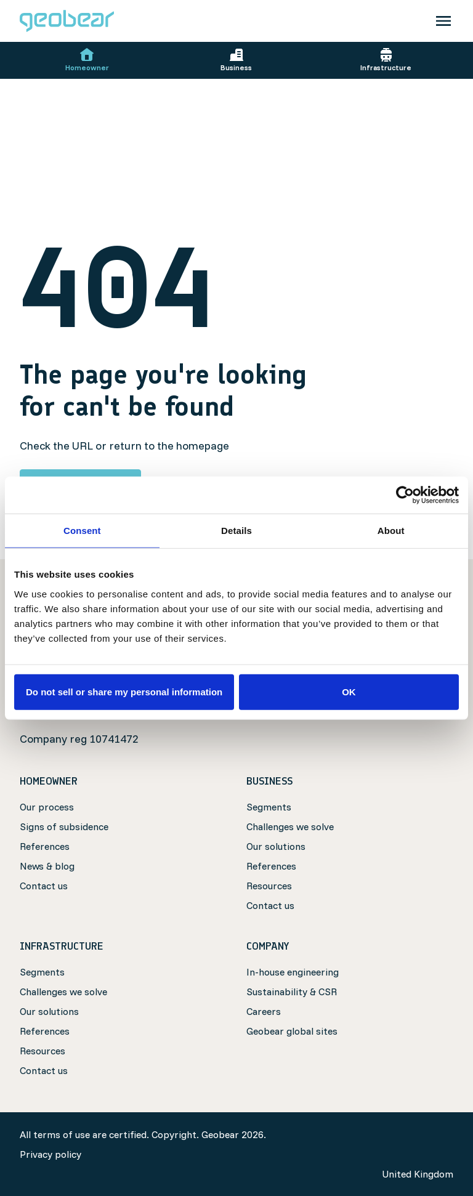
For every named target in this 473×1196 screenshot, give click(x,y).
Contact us (44, 885)
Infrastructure (385, 59)
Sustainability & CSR (291, 991)
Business (236, 59)
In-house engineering (292, 972)
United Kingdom (417, 1174)
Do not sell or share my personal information (124, 691)
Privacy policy (50, 1154)
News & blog (47, 866)
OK (349, 691)
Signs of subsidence (64, 826)
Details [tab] (236, 530)
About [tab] (391, 530)
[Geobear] (67, 21)
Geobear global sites (292, 1031)
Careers (263, 1011)
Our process (47, 807)
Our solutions (275, 846)
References (45, 846)
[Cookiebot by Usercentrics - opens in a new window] (405, 495)
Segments (268, 807)
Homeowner (87, 59)
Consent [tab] (82, 530)
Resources (269, 885)
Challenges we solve (290, 826)
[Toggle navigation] (443, 21)
